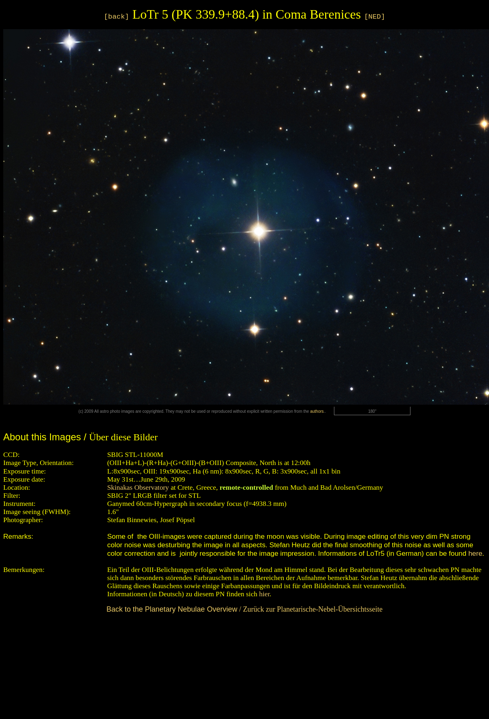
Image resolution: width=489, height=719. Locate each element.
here (475, 553)
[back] (116, 17)
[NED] (374, 17)
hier (264, 594)
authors (316, 411)
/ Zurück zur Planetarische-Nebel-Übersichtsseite (244, 609)
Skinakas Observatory (138, 487)
